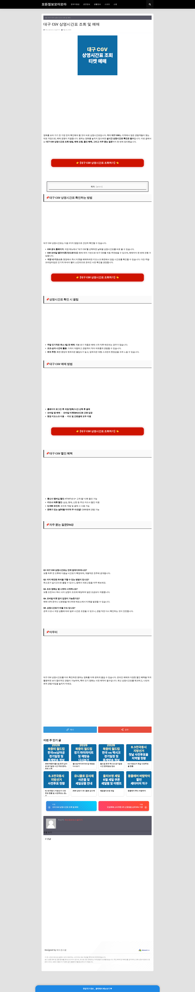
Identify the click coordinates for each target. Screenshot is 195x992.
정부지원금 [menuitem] (75, 4)
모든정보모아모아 (54, 4)
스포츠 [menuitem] (107, 4)
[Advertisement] (97, 96)
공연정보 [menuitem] (86, 4)
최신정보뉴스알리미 (53, 30)
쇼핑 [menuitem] (115, 4)
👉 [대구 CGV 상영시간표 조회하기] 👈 (97, 163)
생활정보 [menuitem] (97, 4)
